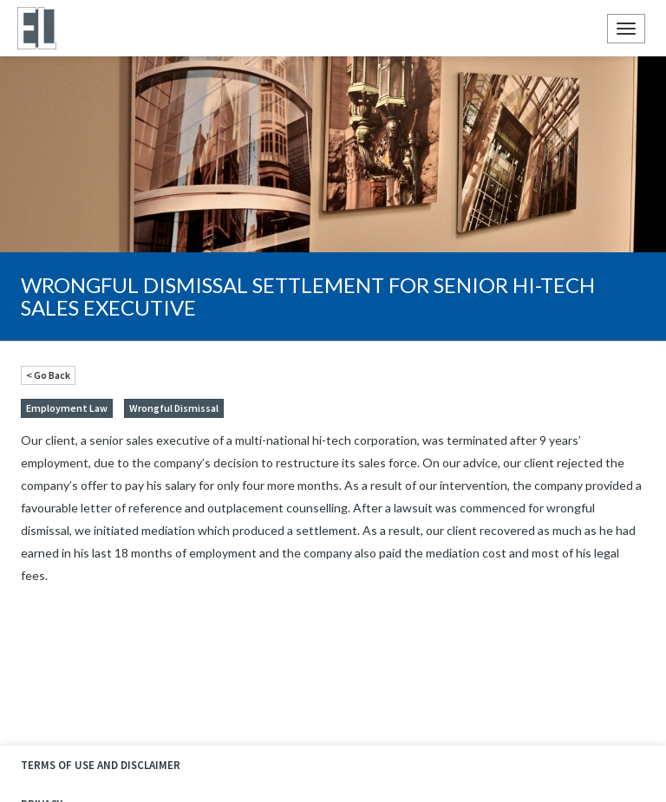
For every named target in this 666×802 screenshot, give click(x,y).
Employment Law (67, 407)
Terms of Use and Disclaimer (100, 765)
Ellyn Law (36, 28)
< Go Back (48, 374)
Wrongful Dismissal (174, 407)
